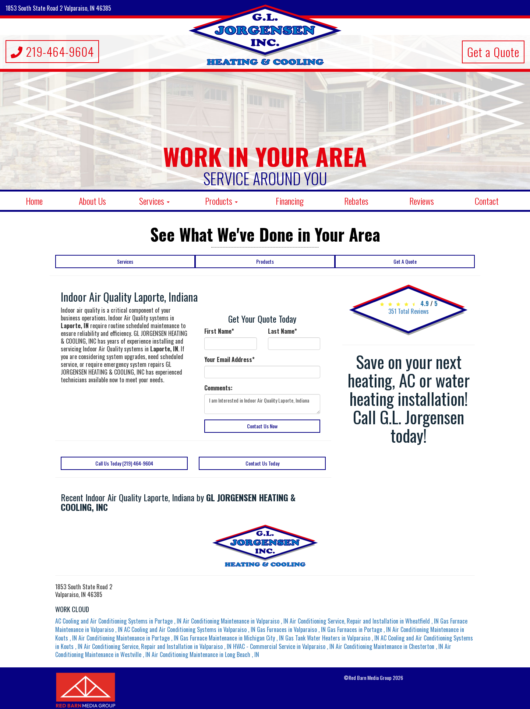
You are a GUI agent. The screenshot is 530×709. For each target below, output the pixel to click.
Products (221, 200)
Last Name (282, 331)
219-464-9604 (52, 51)
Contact (487, 200)
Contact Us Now (262, 426)
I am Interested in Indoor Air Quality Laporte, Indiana (262, 404)
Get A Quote (405, 261)
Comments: (218, 388)
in (119, 621)
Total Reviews (408, 311)
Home (34, 200)
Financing (290, 200)
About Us (92, 200)
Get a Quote (493, 51)
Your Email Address (229, 359)
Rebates (356, 200)
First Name (219, 331)
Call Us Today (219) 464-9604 (124, 463)
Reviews (421, 200)
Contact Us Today (262, 463)
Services (154, 200)
